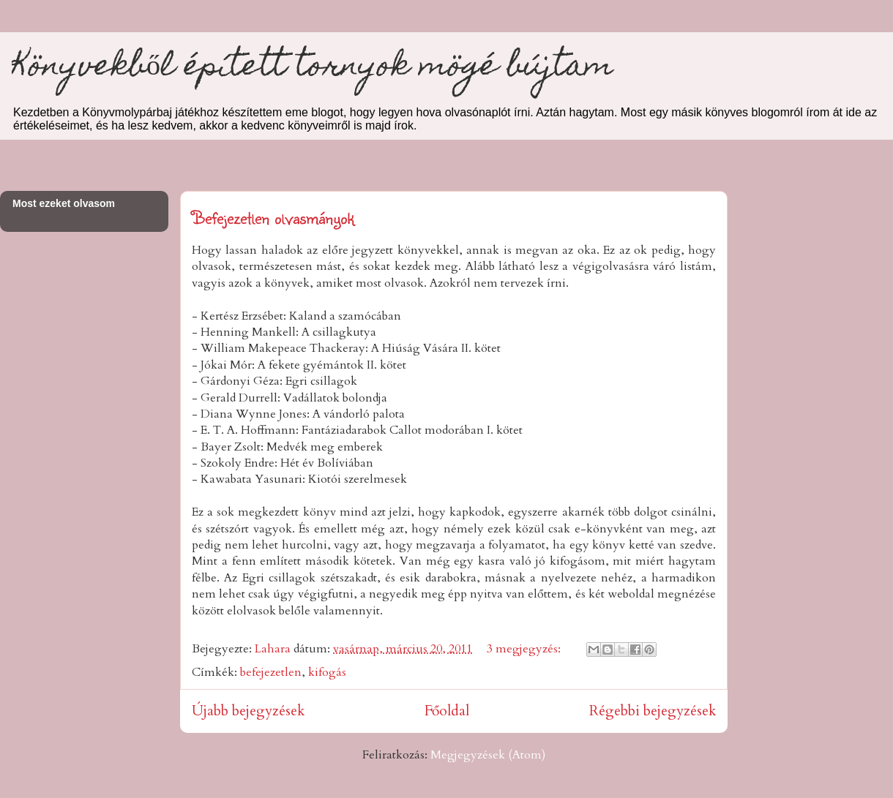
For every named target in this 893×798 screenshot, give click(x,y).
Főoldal (447, 710)
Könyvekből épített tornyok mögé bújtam (312, 68)
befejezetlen (271, 672)
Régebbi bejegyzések (652, 710)
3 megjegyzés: (525, 649)
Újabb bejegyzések (248, 710)
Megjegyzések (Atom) (487, 755)
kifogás (327, 672)
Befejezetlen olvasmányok (273, 217)
